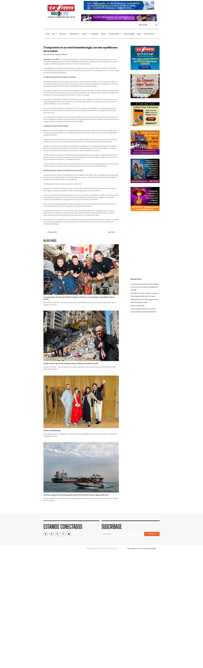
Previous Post (51, 232)
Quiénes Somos (149, 33)
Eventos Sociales (128, 33)
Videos (139, 33)
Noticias (51, 54)
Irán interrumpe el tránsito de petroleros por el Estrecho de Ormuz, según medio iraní (75, 494)
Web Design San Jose (133, 548)
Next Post (112, 232)
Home (47, 33)
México (85, 33)
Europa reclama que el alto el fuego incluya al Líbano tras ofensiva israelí (70, 363)
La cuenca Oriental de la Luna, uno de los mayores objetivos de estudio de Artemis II (144, 310)
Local (54, 33)
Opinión (103, 33)
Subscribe (151, 534)
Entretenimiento (114, 33)
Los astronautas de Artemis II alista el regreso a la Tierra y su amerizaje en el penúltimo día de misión (78, 298)
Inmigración (95, 33)
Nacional (63, 33)
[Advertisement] (145, 228)
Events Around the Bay (52, 430)
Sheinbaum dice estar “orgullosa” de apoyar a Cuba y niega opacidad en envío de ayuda (145, 294)
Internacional (74, 33)
